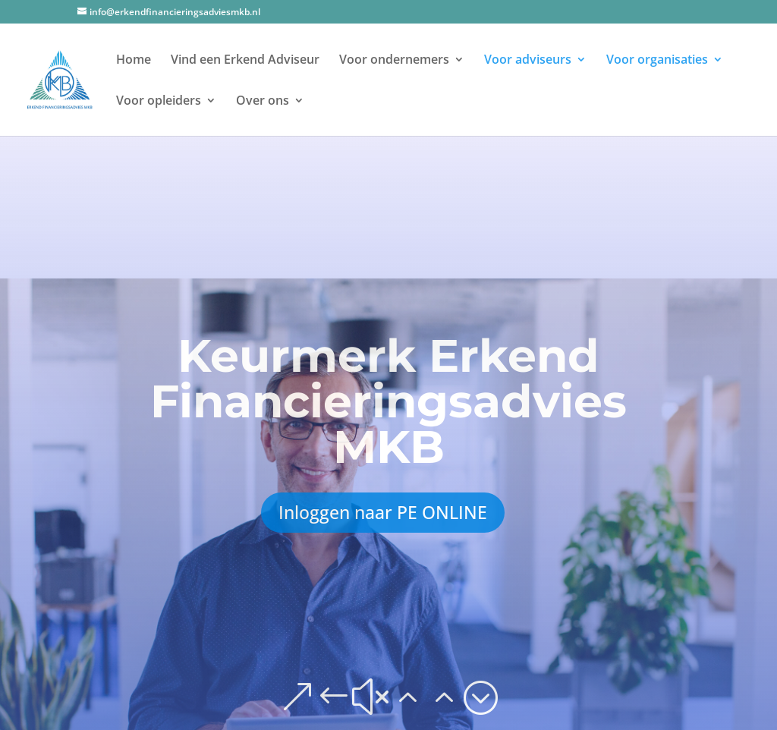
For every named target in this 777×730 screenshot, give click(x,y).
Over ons (262, 102)
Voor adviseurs (527, 61)
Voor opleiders (158, 102)
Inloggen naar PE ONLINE (382, 512)
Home (133, 61)
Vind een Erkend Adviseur (245, 61)
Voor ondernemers (394, 61)
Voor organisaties (657, 61)
